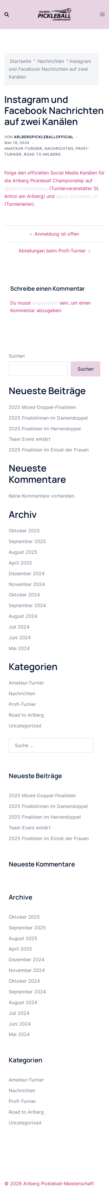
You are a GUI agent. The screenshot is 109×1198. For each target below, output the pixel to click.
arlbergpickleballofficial (44, 137)
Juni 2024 (20, 637)
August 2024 (23, 616)
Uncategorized (25, 726)
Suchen (17, 356)
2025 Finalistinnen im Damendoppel (48, 418)
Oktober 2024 (24, 595)
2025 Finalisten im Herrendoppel (45, 429)
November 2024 (27, 584)
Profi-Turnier (22, 704)
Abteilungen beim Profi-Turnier (52, 251)
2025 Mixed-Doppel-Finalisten (42, 407)
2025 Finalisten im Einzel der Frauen (49, 450)
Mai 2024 (19, 648)
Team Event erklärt (30, 439)
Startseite (20, 61)
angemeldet (45, 303)
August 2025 (23, 552)
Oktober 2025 (24, 531)
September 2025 (27, 541)
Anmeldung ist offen (57, 234)
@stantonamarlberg (26, 188)
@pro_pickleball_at (77, 196)
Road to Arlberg (42, 154)
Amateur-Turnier (23, 148)
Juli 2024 (19, 627)
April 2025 (20, 563)
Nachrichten (50, 61)
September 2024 (27, 605)
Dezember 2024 (26, 573)
